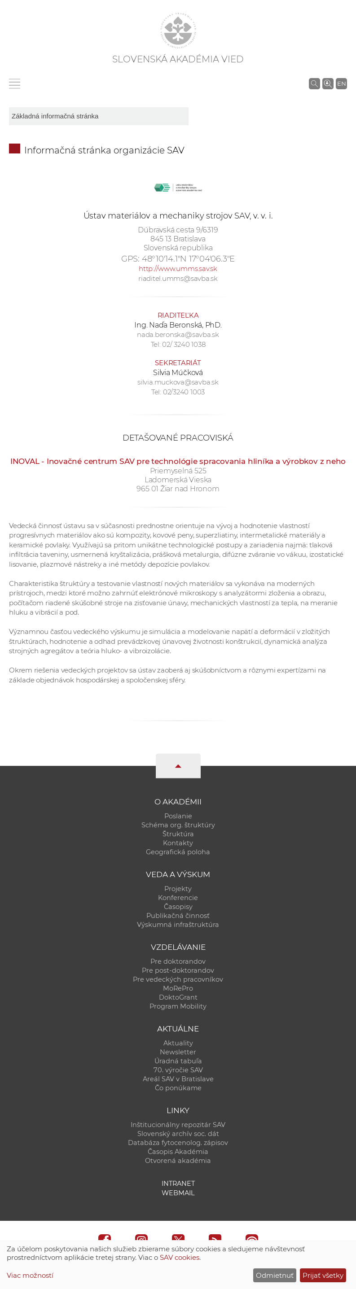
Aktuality (178, 1043)
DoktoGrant (178, 997)
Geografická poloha (178, 852)
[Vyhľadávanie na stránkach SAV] (314, 83)
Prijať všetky (323, 1275)
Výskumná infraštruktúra (178, 925)
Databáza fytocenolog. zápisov (178, 1143)
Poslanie (178, 816)
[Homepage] (178, 30)
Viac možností (30, 1275)
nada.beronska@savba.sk (178, 334)
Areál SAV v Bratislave (178, 1079)
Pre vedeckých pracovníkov (178, 979)
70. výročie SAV (178, 1070)
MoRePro (178, 988)
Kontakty (178, 843)
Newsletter (178, 1052)
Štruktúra (178, 834)
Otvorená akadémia (178, 1161)
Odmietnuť (275, 1275)
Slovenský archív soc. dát (178, 1134)
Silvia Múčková (178, 372)
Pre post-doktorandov (178, 970)
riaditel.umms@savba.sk (178, 278)
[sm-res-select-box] (99, 116)
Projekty (178, 889)
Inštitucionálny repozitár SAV (178, 1125)
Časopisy (178, 907)
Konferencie (178, 898)
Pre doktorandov (178, 961)
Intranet (178, 1184)
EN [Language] (341, 83)
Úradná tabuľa (178, 1061)
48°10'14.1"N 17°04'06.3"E (188, 259)
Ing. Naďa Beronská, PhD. (178, 325)
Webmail (178, 1193)
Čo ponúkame (178, 1088)
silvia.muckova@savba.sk (178, 382)
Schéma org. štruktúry (178, 825)
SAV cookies (179, 1257)
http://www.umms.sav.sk (178, 268)
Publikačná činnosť (178, 916)
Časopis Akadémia (178, 1152)
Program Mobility (178, 1006)
